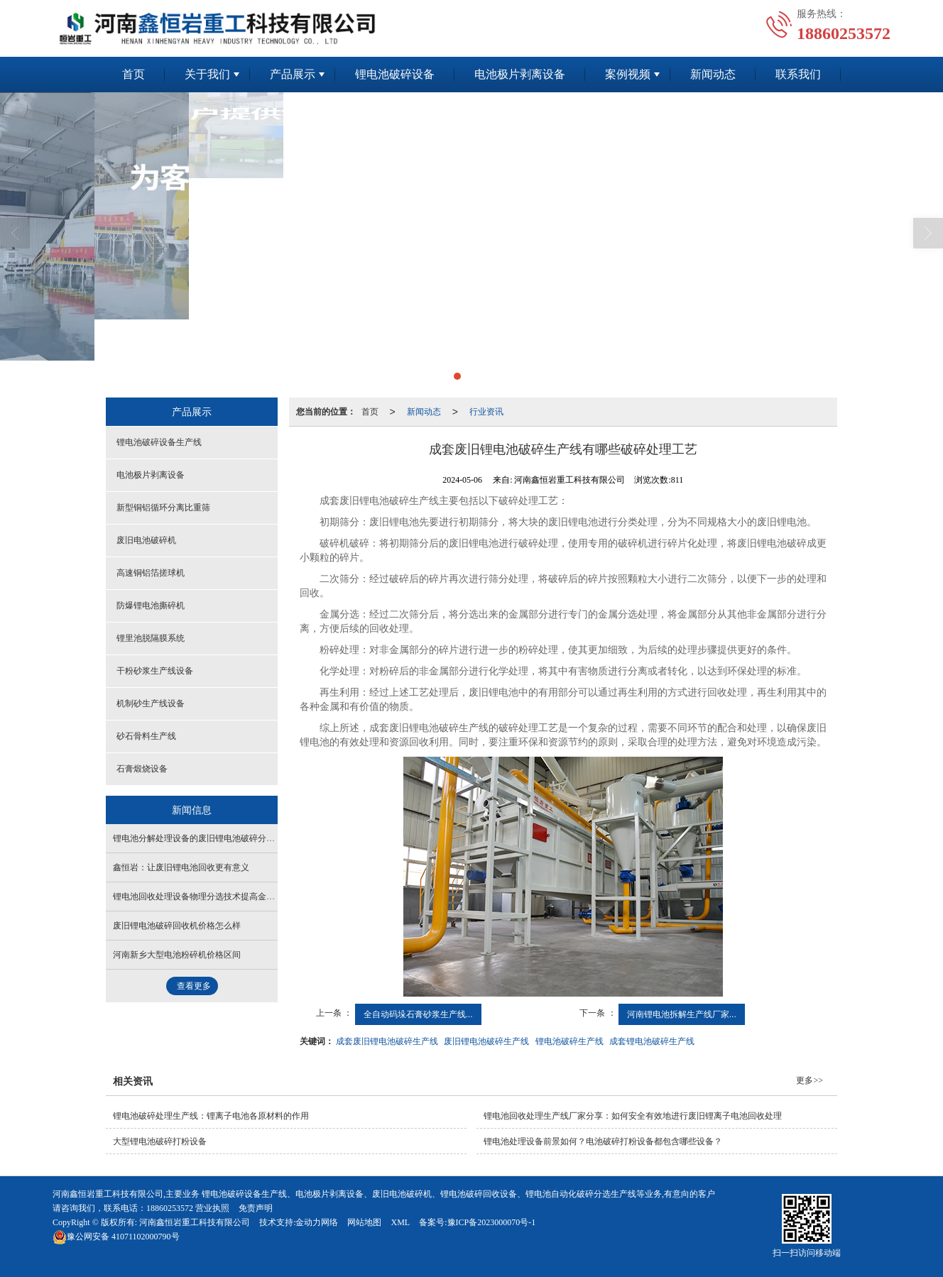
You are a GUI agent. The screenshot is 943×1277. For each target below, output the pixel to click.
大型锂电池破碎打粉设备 (160, 1141)
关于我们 (207, 74)
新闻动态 (713, 74)
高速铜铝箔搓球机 (150, 573)
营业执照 (212, 1208)
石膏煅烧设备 (142, 769)
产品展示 (292, 74)
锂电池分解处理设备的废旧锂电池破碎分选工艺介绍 (211, 838)
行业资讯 (486, 412)
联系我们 (798, 74)
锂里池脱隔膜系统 (150, 638)
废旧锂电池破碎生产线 (486, 1041)
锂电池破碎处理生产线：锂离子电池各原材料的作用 (211, 1116)
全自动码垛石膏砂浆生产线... (418, 1014)
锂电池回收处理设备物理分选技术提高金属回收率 (206, 896)
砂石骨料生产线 (146, 736)
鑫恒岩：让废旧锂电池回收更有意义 (181, 867)
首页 (133, 74)
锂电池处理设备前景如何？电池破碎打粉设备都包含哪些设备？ (603, 1141)
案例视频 (627, 74)
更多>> (809, 1080)
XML (400, 1222)
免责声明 (256, 1208)
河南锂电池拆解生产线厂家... (681, 1014)
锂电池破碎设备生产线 (159, 442)
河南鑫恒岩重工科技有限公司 (194, 1222)
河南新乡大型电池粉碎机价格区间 (177, 955)
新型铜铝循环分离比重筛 (163, 508)
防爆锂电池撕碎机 (150, 605)
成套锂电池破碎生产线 (651, 1041)
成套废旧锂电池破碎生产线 (387, 1041)
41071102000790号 (116, 1237)
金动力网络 (316, 1222)
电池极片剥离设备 (519, 74)
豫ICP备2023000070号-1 (491, 1222)
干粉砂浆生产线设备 (154, 671)
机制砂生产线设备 (150, 703)
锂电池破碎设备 (395, 74)
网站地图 (364, 1222)
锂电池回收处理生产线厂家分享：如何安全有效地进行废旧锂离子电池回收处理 (633, 1116)
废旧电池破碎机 (146, 540)
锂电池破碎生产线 (569, 1041)
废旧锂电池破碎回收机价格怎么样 (177, 926)
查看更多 (194, 986)
